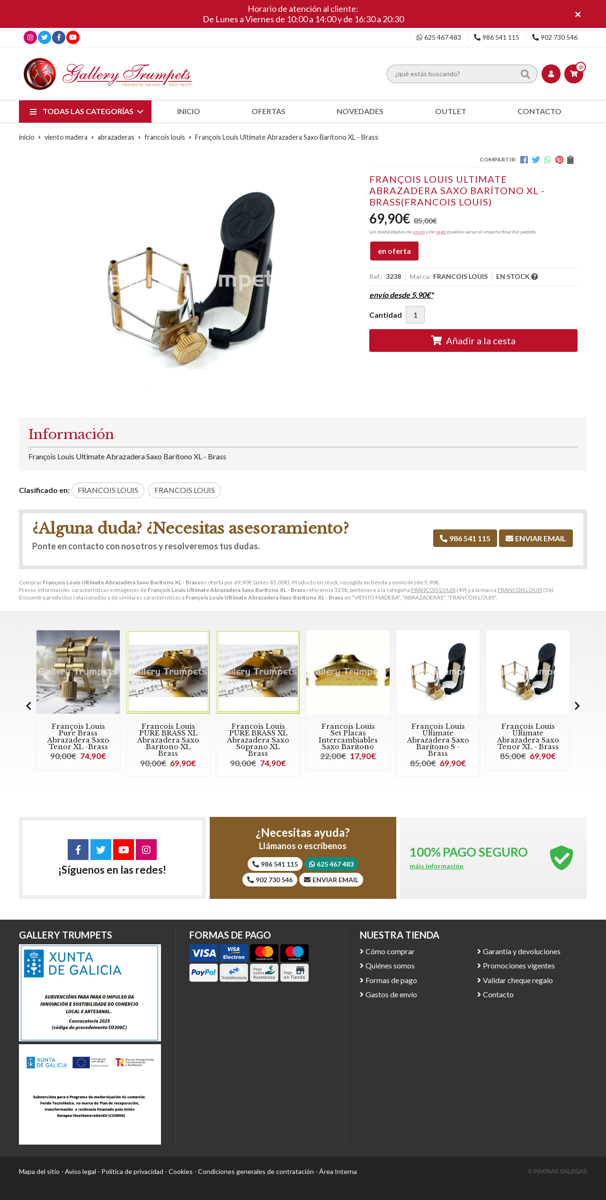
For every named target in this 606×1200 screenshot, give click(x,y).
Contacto (498, 994)
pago (441, 231)
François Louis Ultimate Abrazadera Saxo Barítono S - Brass (438, 740)
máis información (436, 866)
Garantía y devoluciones (522, 951)
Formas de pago (391, 980)
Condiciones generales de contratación (256, 1171)
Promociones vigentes (519, 965)
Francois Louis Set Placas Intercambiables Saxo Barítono (348, 736)
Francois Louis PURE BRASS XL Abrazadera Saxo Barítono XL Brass (168, 740)
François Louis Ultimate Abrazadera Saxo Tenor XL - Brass (528, 736)
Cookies (181, 1171)
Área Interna (338, 1171)
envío (419, 231)
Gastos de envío (391, 994)
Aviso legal (80, 1171)
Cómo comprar (390, 951)
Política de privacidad (132, 1171)
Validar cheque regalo (518, 980)
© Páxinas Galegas (557, 1171)
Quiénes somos (390, 965)
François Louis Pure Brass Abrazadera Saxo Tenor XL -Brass (78, 736)
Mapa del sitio (39, 1171)
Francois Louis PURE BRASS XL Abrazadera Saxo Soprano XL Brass (258, 740)
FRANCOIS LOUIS (433, 589)
